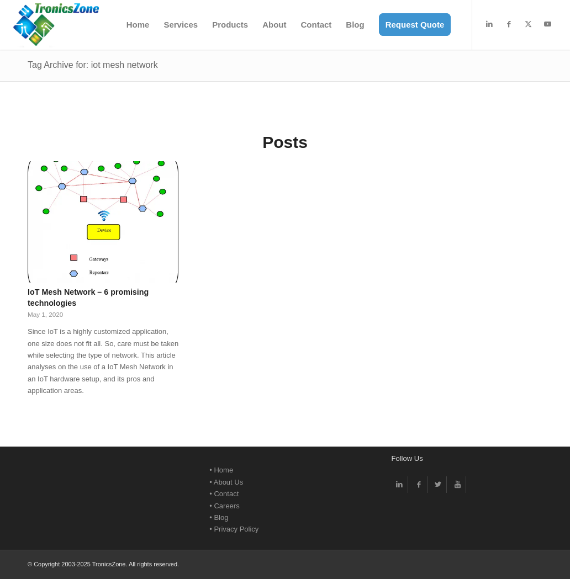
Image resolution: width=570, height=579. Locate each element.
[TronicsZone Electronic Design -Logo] (56, 25)
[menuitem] (138, 25)
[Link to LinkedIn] (489, 24)
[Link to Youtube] (547, 24)
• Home (221, 470)
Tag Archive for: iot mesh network (93, 65)
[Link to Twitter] (438, 484)
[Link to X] (528, 24)
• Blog (218, 517)
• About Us (226, 482)
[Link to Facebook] (508, 24)
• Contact (224, 494)
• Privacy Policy (233, 529)
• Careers (224, 506)
